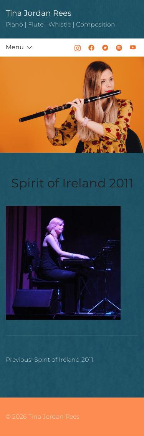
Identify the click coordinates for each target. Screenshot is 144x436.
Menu (15, 47)
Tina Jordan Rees (38, 13)
